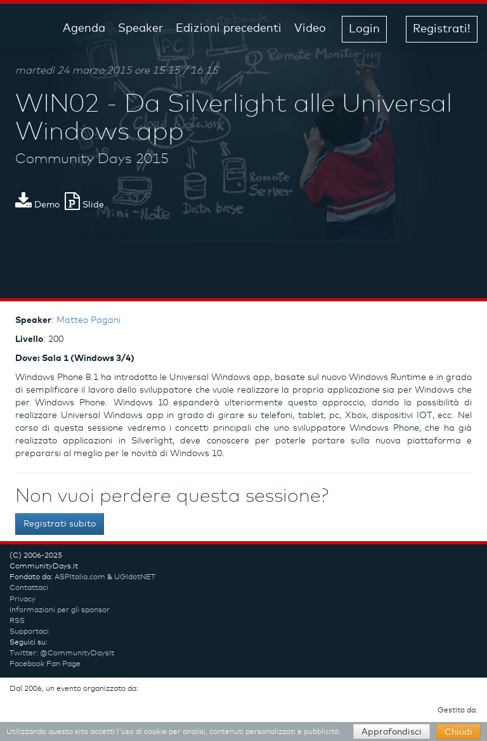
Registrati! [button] (442, 29)
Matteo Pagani (88, 320)
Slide (84, 204)
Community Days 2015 (92, 159)
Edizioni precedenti (229, 28)
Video (310, 28)
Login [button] (364, 29)
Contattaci (29, 588)
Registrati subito (59, 524)
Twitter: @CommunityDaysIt (62, 653)
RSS (17, 621)
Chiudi (458, 732)
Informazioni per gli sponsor (60, 610)
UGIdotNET (134, 577)
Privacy (23, 599)
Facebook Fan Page (45, 664)
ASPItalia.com (80, 577)
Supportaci (29, 632)
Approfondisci (391, 732)
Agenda (84, 28)
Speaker (140, 28)
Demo (37, 204)
